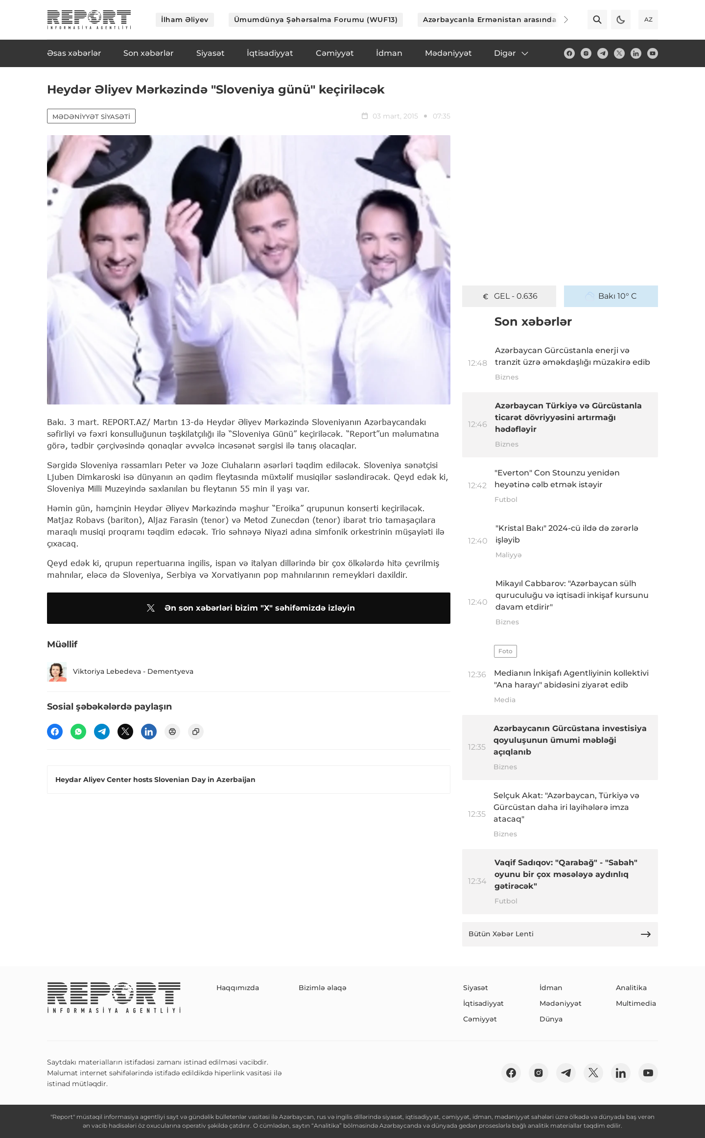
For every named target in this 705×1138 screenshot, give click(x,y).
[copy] (196, 731)
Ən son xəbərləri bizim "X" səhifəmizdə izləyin (249, 608)
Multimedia (636, 1003)
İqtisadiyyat (483, 1003)
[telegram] (602, 53)
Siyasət (475, 987)
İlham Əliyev (185, 19)
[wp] (78, 731)
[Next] (559, 19)
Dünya (551, 1019)
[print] (172, 731)
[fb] (569, 53)
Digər (512, 53)
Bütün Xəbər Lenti (560, 934)
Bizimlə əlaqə (323, 987)
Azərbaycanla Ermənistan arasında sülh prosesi (514, 19)
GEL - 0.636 (509, 296)
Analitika (631, 987)
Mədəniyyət (561, 1003)
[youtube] (652, 53)
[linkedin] (636, 53)
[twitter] (619, 53)
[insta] (586, 53)
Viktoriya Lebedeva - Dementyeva (120, 672)
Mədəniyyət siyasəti (91, 116)
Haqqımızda (237, 987)
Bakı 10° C (611, 296)
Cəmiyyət (480, 1019)
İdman (551, 987)
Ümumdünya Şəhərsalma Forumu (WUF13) (316, 19)
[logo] (89, 19)
